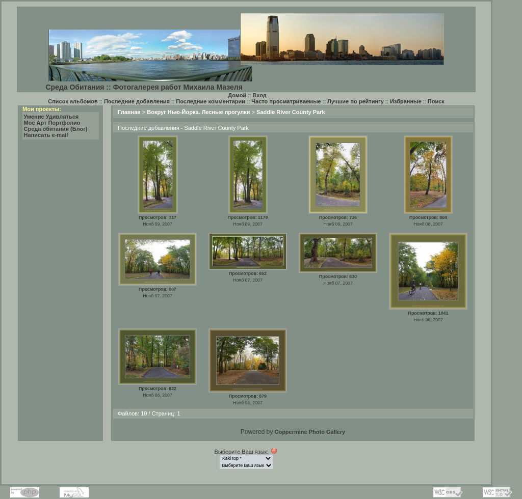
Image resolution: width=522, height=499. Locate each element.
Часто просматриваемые (286, 101)
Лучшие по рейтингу (355, 101)
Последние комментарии (210, 101)
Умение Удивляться (51, 117)
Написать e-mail (46, 135)
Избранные (406, 101)
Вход (260, 95)
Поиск (436, 101)
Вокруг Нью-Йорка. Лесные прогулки (198, 112)
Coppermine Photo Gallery (309, 432)
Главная (129, 112)
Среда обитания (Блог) (56, 129)
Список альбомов (72, 101)
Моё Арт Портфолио (52, 123)
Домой (237, 95)
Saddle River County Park (290, 112)
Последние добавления (137, 101)
